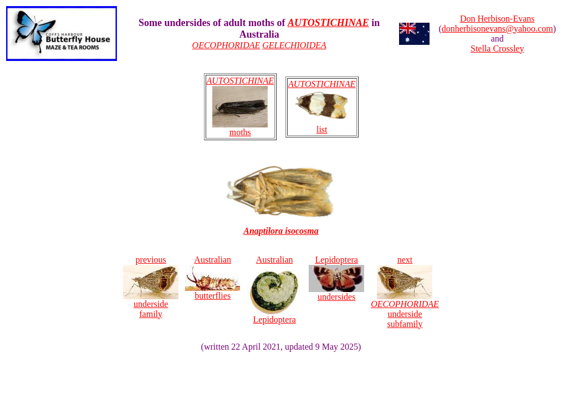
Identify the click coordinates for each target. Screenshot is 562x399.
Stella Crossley (497, 48)
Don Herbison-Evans (497, 18)
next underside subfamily (405, 292)
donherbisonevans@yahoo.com (497, 28)
